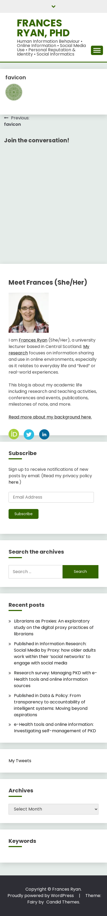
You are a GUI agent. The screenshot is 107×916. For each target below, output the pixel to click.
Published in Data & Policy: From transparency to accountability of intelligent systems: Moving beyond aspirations (50, 705)
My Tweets (20, 761)
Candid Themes (62, 902)
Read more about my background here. (50, 417)
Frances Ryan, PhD (43, 28)
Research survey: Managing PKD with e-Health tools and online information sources (55, 679)
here (13, 482)
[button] (13, 92)
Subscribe (23, 513)
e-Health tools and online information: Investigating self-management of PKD (55, 727)
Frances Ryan (33, 340)
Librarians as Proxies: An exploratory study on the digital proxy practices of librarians (54, 627)
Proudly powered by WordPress (41, 895)
